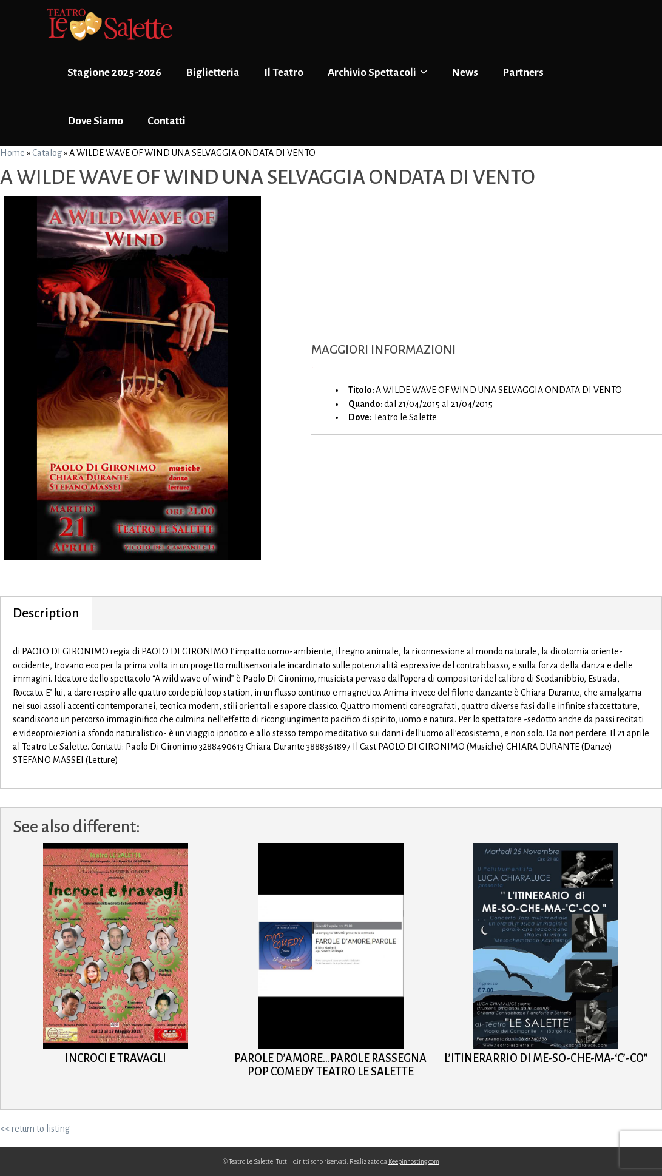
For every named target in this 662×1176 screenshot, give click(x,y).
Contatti (166, 121)
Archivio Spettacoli (377, 72)
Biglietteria (213, 72)
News (464, 72)
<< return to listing (35, 1129)
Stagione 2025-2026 (114, 72)
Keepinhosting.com (413, 1161)
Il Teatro (283, 72)
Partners (523, 72)
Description (46, 613)
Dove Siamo (95, 121)
